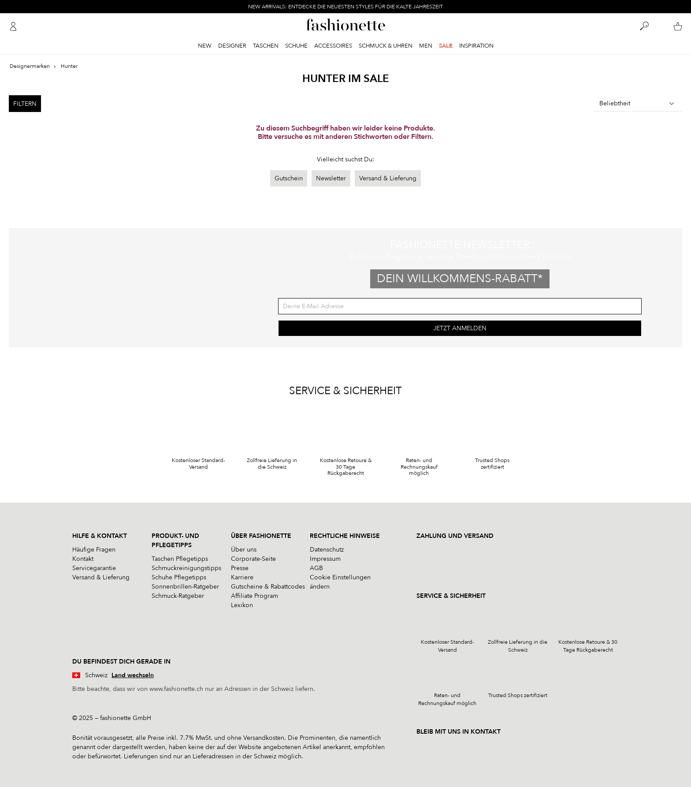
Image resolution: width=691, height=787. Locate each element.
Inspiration (476, 46)
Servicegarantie (94, 568)
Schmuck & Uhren (385, 46)
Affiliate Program (254, 596)
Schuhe (296, 46)
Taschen (266, 46)
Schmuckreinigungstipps (186, 568)
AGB (316, 568)
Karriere (242, 577)
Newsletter (331, 178)
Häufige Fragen (93, 549)
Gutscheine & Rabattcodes (268, 586)
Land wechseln (132, 675)
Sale (446, 46)
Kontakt (82, 559)
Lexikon (242, 605)
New (205, 46)
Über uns (243, 549)
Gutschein (289, 178)
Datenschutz (327, 549)
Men (425, 46)
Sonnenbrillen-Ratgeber (185, 586)
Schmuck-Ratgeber (178, 596)
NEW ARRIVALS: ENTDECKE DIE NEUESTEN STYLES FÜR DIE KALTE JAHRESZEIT (345, 6)
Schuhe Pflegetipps (179, 577)
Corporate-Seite (253, 559)
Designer (232, 46)
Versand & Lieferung (387, 178)
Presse (240, 568)
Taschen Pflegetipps (180, 559)
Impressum (325, 559)
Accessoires (333, 46)
